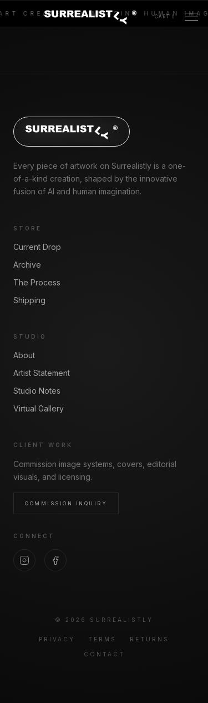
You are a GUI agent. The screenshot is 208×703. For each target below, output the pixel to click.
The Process (36, 282)
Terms (102, 639)
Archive (27, 264)
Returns (149, 639)
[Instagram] (24, 560)
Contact (104, 654)
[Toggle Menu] (191, 17)
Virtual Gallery (38, 408)
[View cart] (165, 16)
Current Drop (37, 247)
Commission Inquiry (66, 503)
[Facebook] (55, 560)
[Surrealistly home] (90, 17)
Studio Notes (36, 390)
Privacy (57, 639)
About (24, 355)
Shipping (29, 300)
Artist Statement (41, 373)
